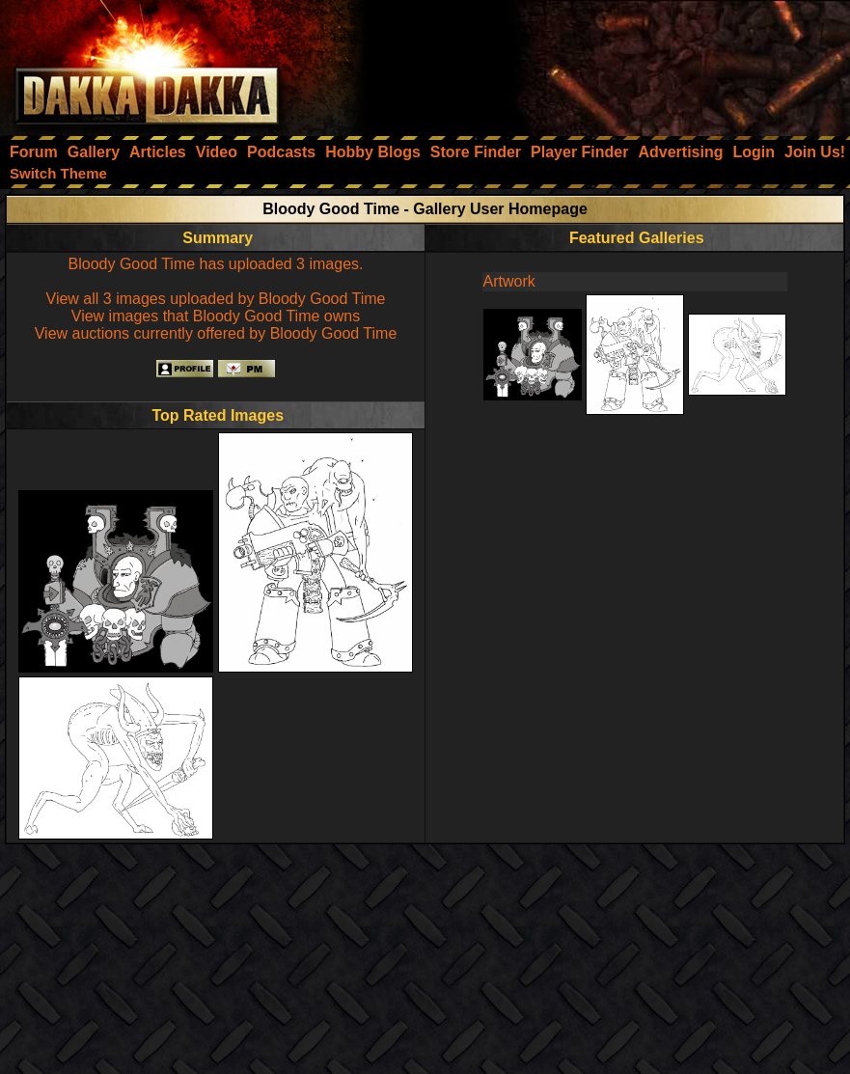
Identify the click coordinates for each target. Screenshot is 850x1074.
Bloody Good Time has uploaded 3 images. (216, 264)
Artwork (509, 281)
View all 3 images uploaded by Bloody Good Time (216, 298)
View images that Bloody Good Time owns (215, 316)
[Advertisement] (590, 63)
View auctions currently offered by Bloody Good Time (216, 333)
